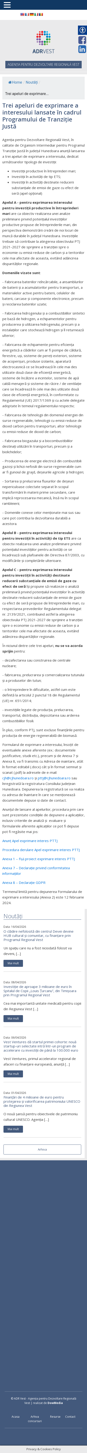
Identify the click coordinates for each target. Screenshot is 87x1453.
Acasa (15, 1417)
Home (15, 82)
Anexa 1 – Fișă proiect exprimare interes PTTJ (38, 858)
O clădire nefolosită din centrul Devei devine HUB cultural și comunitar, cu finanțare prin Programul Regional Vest (38, 935)
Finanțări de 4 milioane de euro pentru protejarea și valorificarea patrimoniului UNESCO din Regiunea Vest (41, 1101)
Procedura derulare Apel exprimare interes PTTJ (41, 849)
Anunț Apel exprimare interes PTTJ (30, 840)
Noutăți (32, 82)
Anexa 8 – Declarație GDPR (23, 882)
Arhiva (42, 1149)
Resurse (55, 1417)
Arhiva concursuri (35, 1419)
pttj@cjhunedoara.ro (54, 778)
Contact (70, 1417)
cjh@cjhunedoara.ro (18, 778)
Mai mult (13, 963)
